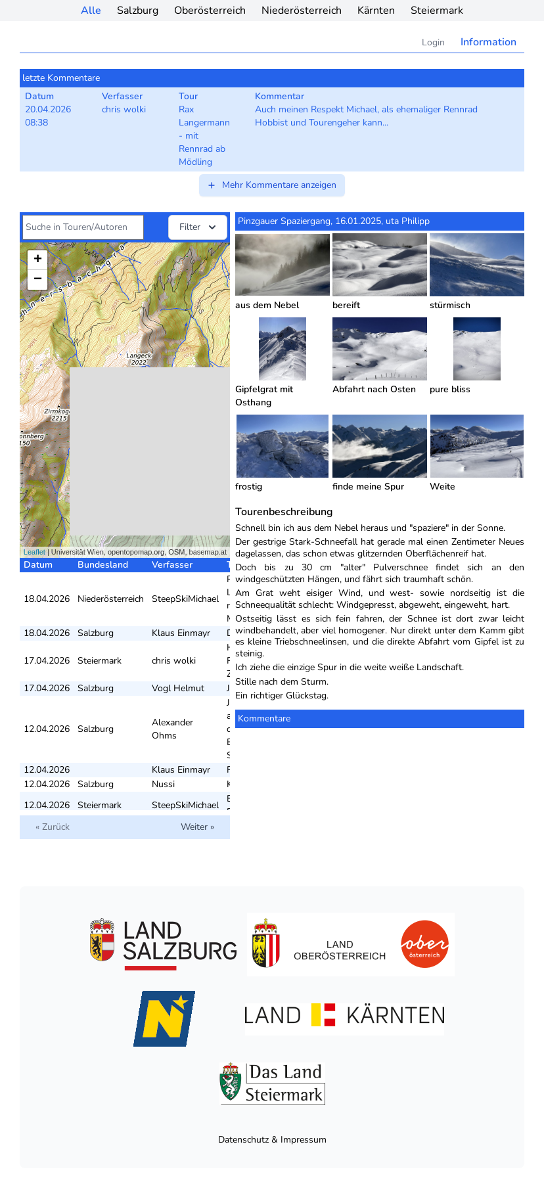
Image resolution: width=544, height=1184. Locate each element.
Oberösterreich (210, 10)
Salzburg (137, 10)
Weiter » (197, 827)
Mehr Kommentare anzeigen (271, 185)
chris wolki (174, 660)
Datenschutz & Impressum (272, 1139)
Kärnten (376, 10)
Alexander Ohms (172, 729)
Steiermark (437, 10)
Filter (199, 227)
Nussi (163, 784)
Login (433, 42)
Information (488, 42)
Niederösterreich (301, 10)
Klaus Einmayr (181, 633)
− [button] (38, 280)
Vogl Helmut (178, 688)
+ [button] (38, 260)
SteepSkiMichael (185, 599)
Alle (91, 10)
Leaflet (34, 552)
